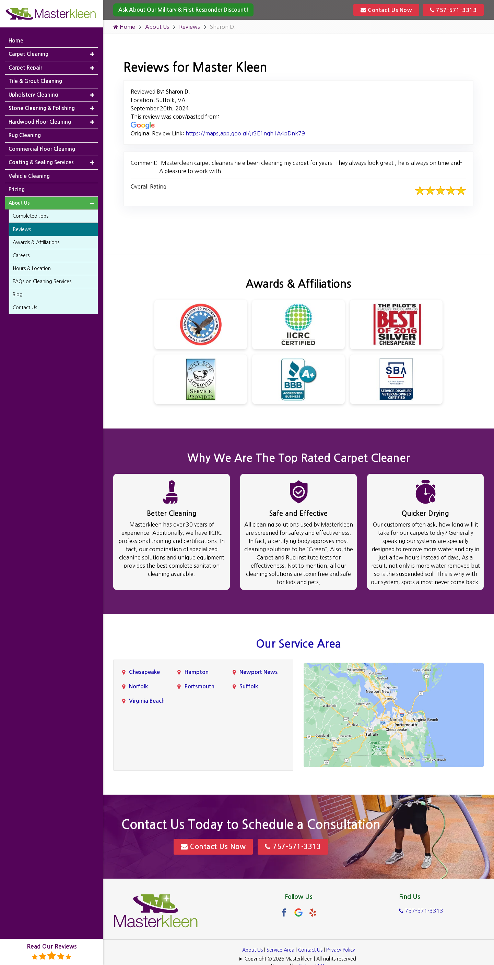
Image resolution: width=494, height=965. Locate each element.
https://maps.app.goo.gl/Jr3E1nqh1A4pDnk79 (245, 133)
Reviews (189, 26)
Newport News (258, 672)
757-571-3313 (453, 10)
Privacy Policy (340, 950)
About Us (157, 26)
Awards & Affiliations (36, 242)
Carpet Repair (25, 67)
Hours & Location (32, 268)
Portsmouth (199, 686)
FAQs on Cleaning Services (42, 281)
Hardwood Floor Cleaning (40, 121)
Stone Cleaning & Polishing (42, 108)
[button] (92, 54)
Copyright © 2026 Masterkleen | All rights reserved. (301, 958)
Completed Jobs (30, 216)
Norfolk (138, 686)
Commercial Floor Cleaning (42, 149)
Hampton (196, 672)
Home (124, 26)
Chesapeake (144, 672)
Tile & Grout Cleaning (35, 81)
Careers (21, 255)
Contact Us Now (386, 10)
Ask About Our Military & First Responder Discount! (183, 9)
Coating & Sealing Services (41, 162)
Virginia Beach (147, 700)
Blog (18, 294)
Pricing (17, 189)
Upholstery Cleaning (33, 94)
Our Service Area (298, 643)
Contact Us (310, 950)
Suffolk (248, 686)
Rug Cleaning (25, 135)
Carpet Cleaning (28, 54)
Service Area (280, 950)
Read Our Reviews (52, 952)
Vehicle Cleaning (29, 176)
